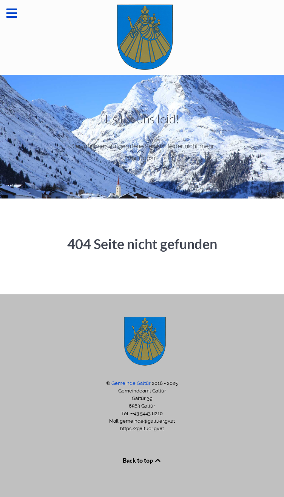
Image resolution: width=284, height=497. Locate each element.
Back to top (142, 460)
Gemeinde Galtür (131, 383)
